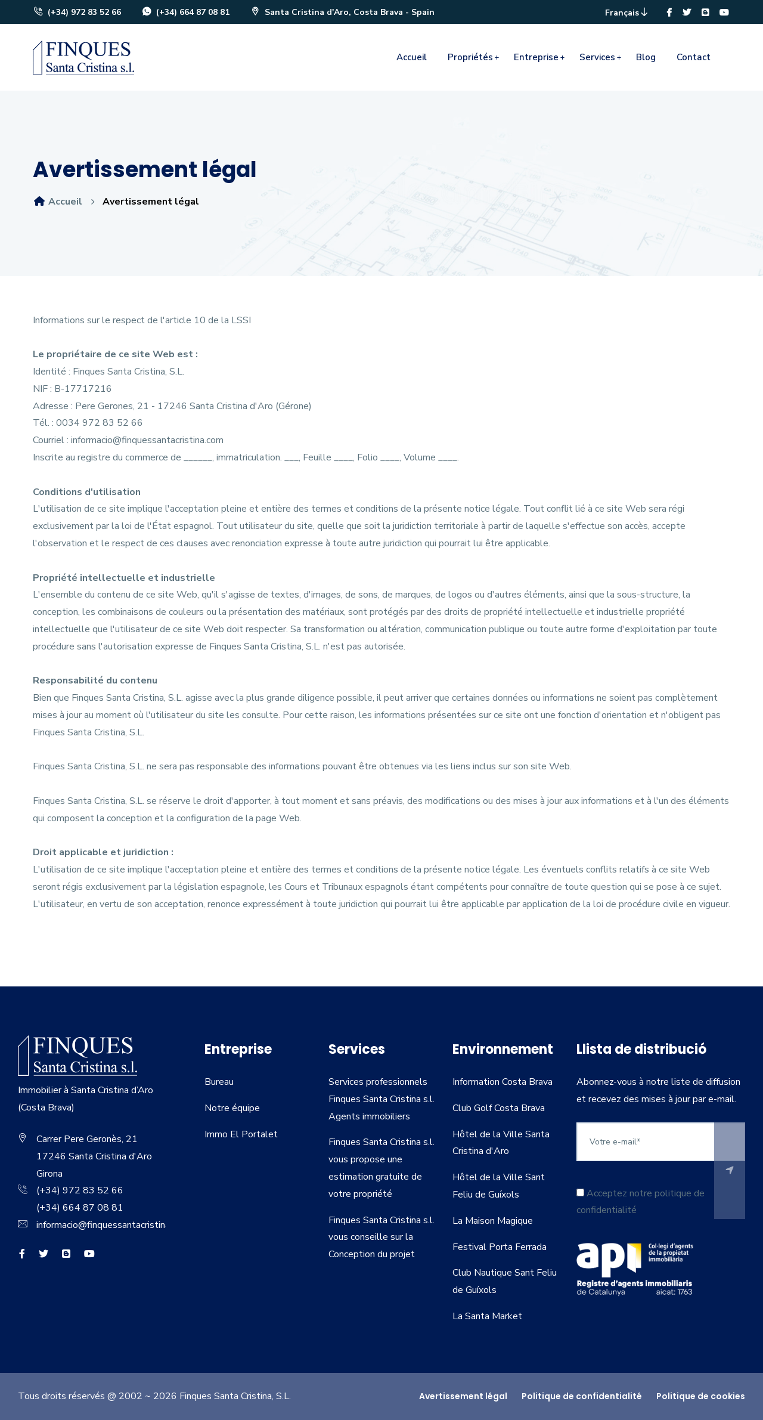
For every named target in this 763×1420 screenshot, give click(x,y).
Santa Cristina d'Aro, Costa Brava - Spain (342, 12)
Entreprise (536, 57)
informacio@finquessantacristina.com (112, 1225)
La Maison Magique (492, 1220)
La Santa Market (487, 1316)
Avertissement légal (463, 1396)
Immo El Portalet (241, 1134)
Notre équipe (232, 1108)
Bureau (219, 1081)
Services (597, 57)
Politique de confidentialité (582, 1396)
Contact (694, 57)
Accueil (411, 57)
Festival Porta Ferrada (499, 1247)
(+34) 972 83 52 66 (77, 12)
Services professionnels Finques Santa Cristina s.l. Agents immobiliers (381, 1099)
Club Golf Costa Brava (498, 1108)
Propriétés (470, 57)
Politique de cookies (700, 1396)
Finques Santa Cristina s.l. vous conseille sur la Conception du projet (381, 1237)
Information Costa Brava (502, 1081)
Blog (646, 57)
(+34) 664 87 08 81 (185, 12)
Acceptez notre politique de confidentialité (640, 1202)
